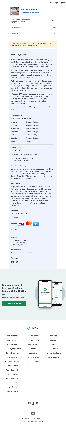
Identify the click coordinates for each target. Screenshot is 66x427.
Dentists (33, 349)
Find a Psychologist (12, 361)
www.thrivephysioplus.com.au (25, 154)
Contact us (53, 349)
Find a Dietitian (12, 366)
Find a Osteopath (12, 370)
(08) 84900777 (25, 45)
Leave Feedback (12, 391)
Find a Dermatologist (12, 374)
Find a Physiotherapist (12, 349)
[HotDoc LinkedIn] (33, 403)
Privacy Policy (53, 357)
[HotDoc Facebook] (29, 403)
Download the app (14, 303)
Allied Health (33, 344)
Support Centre (33, 361)
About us (53, 340)
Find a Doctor (12, 340)
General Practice (33, 340)
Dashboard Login (33, 357)
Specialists (33, 353)
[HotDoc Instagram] (37, 403)
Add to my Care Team (30, 13)
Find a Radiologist (12, 378)
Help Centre (12, 387)
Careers (53, 344)
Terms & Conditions (53, 353)
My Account (12, 383)
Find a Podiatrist (12, 353)
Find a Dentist (12, 344)
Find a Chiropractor (12, 357)
